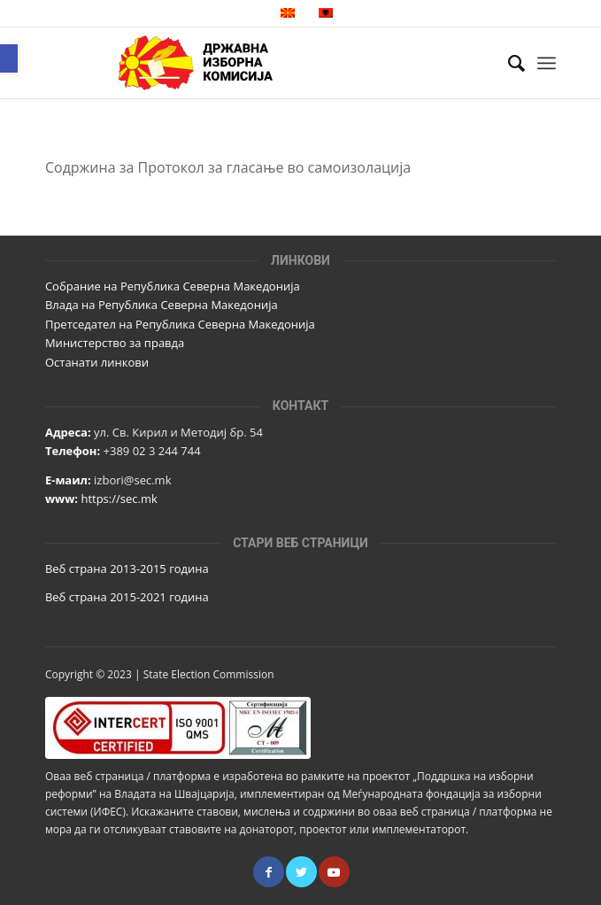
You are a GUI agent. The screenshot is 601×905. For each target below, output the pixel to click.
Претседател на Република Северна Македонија (180, 324)
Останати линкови (97, 362)
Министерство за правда (114, 343)
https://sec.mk (119, 499)
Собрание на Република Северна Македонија (172, 286)
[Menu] (546, 63)
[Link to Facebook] (268, 871)
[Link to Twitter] (301, 871)
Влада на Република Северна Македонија (161, 305)
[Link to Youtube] (334, 871)
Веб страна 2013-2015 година (127, 568)
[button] (9, 58)
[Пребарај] (507, 62)
